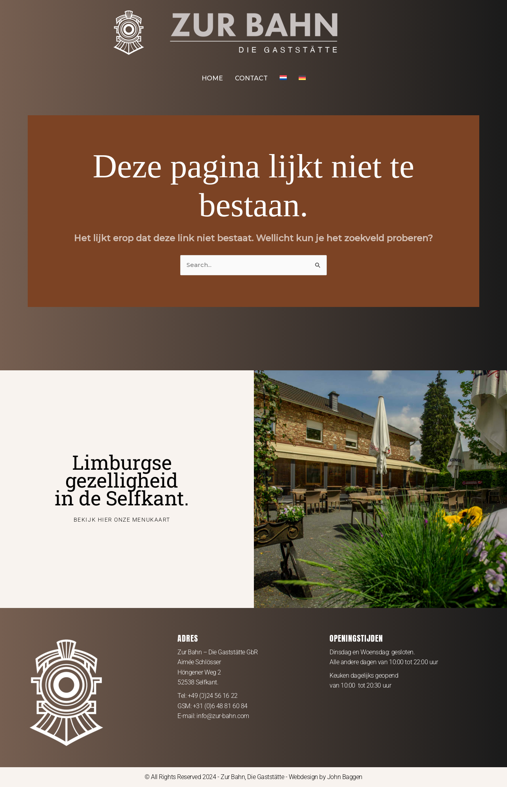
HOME (212, 78)
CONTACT (251, 78)
